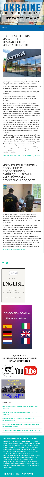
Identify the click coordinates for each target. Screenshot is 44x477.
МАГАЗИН (37, 156)
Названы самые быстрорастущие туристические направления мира (18, 419)
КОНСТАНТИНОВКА (27, 156)
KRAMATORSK (8, 156)
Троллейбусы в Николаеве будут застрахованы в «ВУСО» (21, 430)
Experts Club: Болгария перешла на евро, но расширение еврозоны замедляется (20, 425)
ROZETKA (17, 156)
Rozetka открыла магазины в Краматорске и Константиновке (16, 41)
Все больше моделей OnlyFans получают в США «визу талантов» (20, 407)
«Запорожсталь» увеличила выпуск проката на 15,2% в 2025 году (20, 413)
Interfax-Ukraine (27, 474)
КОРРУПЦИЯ (21, 249)
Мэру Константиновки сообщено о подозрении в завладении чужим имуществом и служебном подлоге (20, 173)
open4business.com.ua (11, 474)
